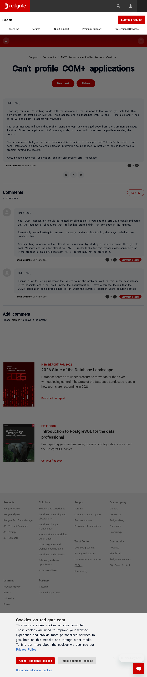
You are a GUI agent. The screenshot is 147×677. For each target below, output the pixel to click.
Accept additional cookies (35, 660)
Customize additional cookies (34, 670)
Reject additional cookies (77, 660)
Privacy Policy (26, 649)
